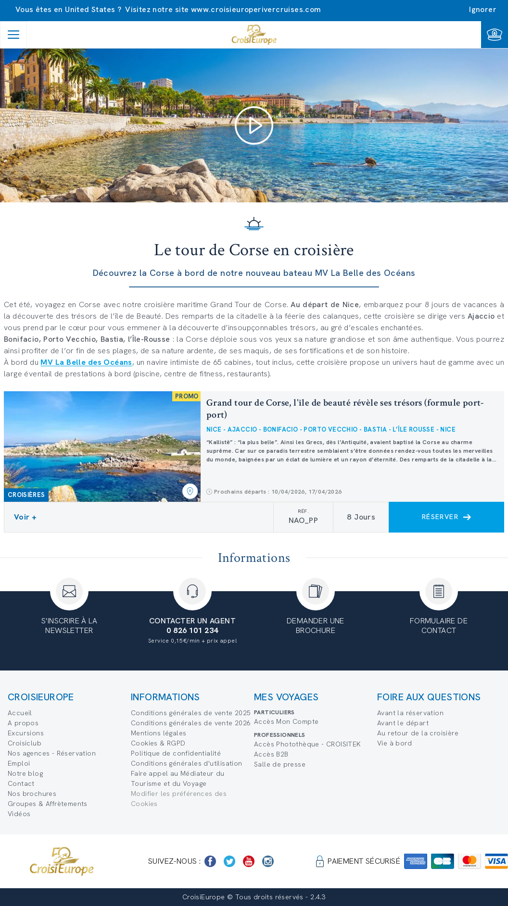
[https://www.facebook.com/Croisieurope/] (210, 861)
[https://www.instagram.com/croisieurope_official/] (268, 861)
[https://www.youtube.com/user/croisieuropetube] (248, 861)
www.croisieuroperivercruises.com (256, 9)
